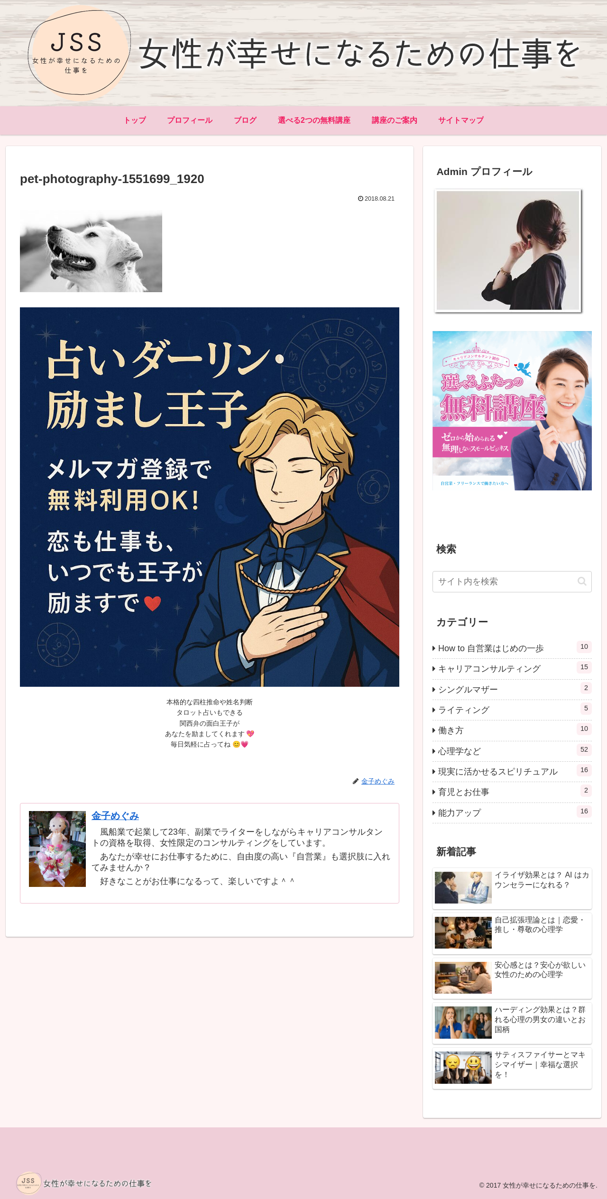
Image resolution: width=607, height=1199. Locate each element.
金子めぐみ (115, 816)
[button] (582, 581)
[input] (512, 581)
